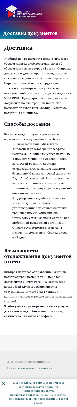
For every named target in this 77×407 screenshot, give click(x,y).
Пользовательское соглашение (29, 368)
